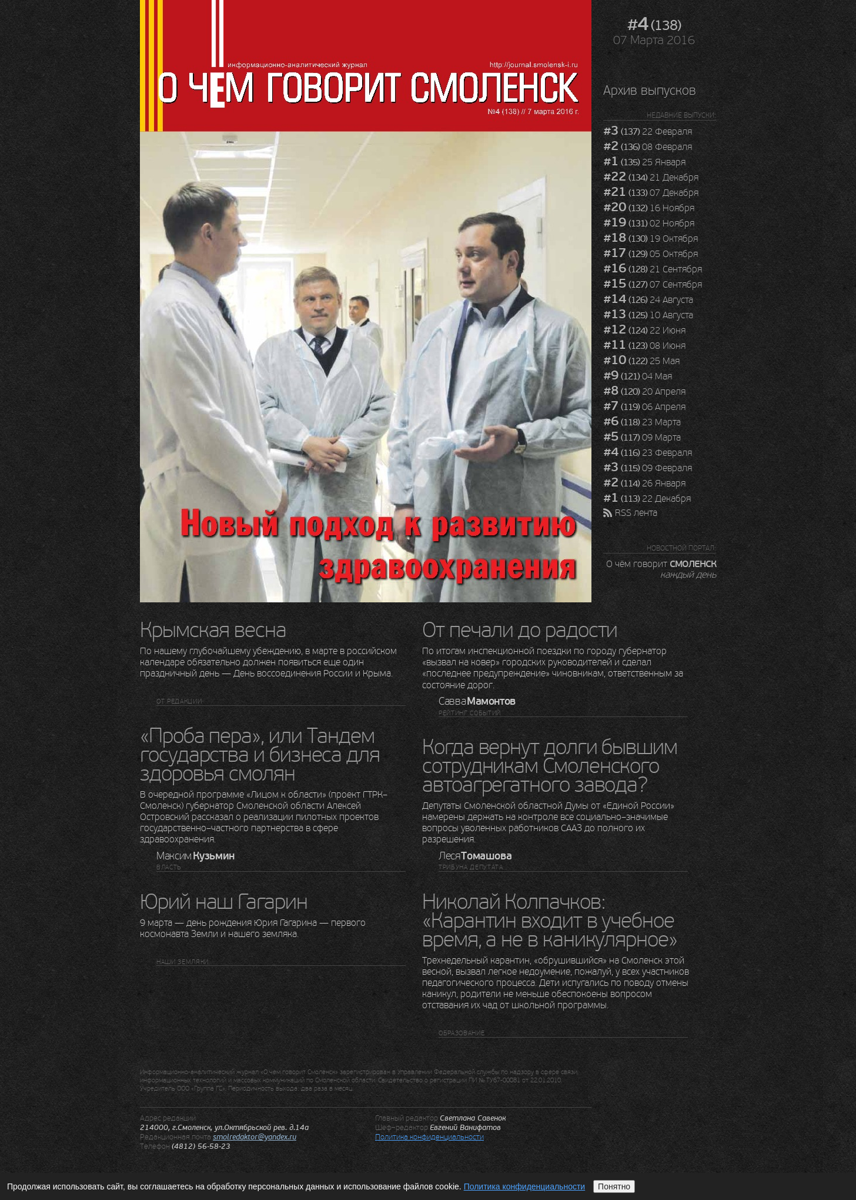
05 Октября (650, 254)
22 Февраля (647, 131)
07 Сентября (652, 284)
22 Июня (644, 330)
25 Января (644, 162)
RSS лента (636, 513)
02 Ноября (648, 223)
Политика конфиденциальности (429, 1136)
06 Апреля (644, 407)
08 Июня (644, 346)
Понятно (614, 1186)
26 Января (644, 483)
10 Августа (648, 315)
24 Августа (648, 300)
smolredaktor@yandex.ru (254, 1137)
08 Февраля (647, 147)
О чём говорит (661, 568)
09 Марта (642, 437)
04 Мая (637, 376)
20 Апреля (644, 391)
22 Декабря (647, 499)
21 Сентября (652, 269)
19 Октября (650, 239)
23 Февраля (647, 453)
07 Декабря (650, 193)
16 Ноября (648, 208)
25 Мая (641, 361)
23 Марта (642, 422)
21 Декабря (650, 177)
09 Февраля (647, 468)
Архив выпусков (649, 90)
